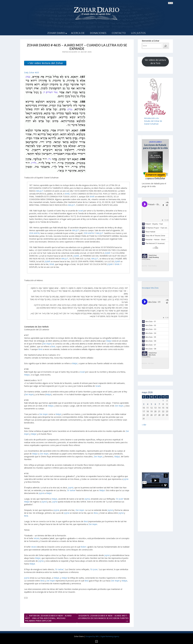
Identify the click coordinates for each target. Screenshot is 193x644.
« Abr (144, 424)
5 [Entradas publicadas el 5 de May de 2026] (151, 404)
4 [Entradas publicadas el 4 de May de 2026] (147, 404)
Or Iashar (71, 490)
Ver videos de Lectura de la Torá (155, 61)
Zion (90, 52)
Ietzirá (36, 538)
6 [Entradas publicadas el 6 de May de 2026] (155, 404)
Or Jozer (119, 499)
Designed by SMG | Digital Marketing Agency (102, 636)
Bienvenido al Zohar (150, 41)
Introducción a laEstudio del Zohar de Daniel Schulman (153, 121)
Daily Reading (152, 266)
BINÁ (67, 193)
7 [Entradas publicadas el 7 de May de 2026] (159, 404)
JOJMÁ (107, 253)
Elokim (83, 547)
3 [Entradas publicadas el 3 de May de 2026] (143, 404)
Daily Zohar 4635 (31, 72)
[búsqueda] (165, 46)
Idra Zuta (150, 363)
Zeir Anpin (46, 343)
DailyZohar (144, 266)
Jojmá (125, 479)
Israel (80, 210)
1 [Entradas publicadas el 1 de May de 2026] (163, 400)
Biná (53, 346)
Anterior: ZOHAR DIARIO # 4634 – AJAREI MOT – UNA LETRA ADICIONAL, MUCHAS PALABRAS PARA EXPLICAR (48, 618)
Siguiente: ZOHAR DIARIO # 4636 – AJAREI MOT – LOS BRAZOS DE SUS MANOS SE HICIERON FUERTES (103, 619)
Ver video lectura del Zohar (46, 63)
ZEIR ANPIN (34, 233)
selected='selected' (170, 3)
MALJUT (39, 191)
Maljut (109, 341)
